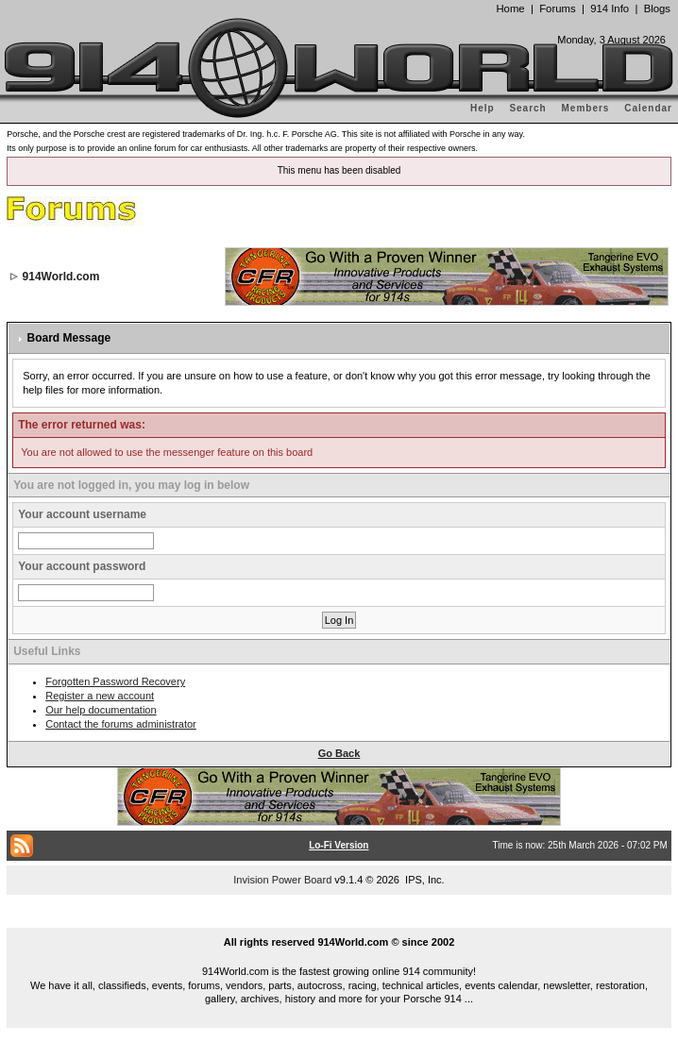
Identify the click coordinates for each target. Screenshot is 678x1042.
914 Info (609, 8)
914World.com (61, 276)
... (339, 920)
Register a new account (99, 695)
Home (510, 8)
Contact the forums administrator (120, 724)
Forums (557, 8)
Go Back (339, 753)
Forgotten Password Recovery (115, 681)
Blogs (657, 8)
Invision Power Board (282, 879)
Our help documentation (100, 709)
